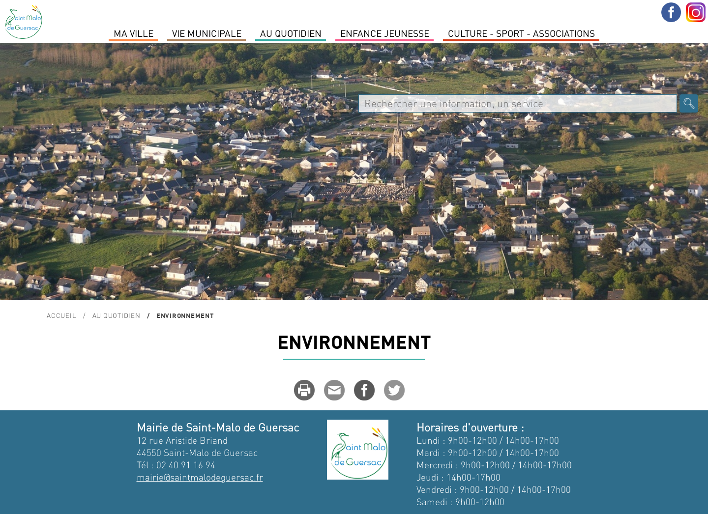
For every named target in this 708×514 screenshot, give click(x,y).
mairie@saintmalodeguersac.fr (200, 477)
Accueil (61, 315)
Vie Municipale (206, 33)
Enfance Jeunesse (384, 33)
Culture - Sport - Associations (521, 33)
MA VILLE (133, 33)
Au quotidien (291, 33)
